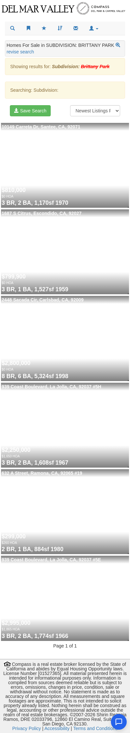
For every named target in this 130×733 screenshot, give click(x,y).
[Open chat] (119, 722)
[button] (94, 28)
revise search (20, 51)
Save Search (30, 110)
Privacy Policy (26, 728)
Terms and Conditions (95, 728)
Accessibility (56, 728)
